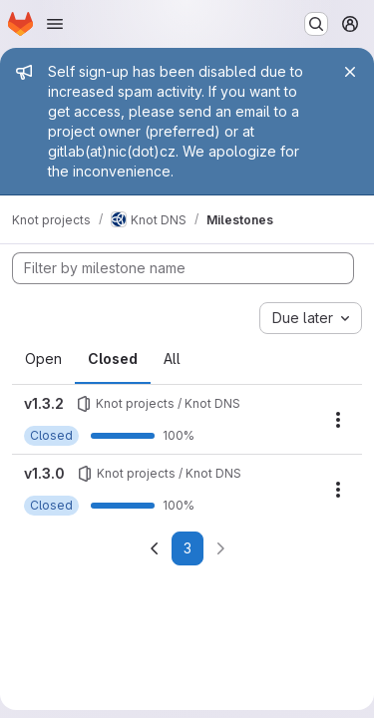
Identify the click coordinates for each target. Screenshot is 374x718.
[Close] (350, 72)
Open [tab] (43, 358)
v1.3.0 (44, 473)
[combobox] (310, 318)
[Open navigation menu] (55, 24)
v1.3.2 (44, 403)
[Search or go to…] (316, 24)
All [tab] (172, 358)
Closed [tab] (113, 358)
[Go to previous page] (155, 548)
